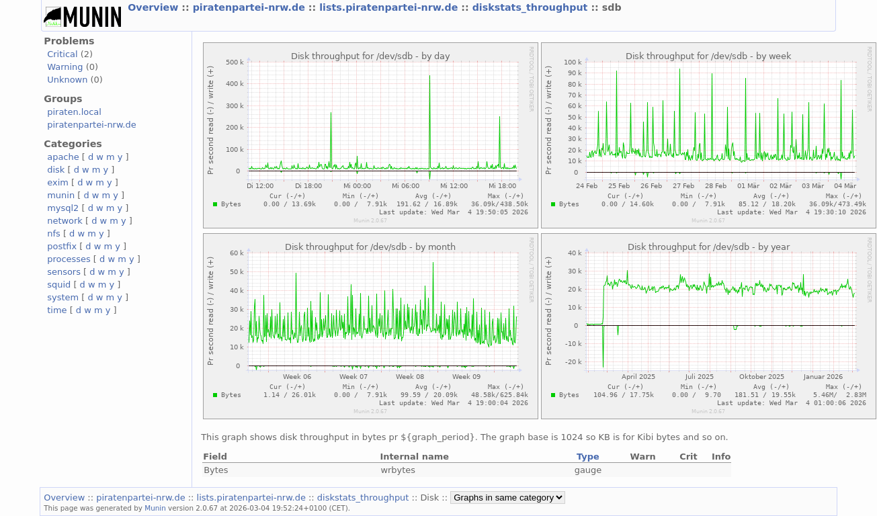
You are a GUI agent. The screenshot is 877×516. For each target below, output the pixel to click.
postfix (62, 246)
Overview (154, 7)
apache (63, 157)
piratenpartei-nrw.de (250, 7)
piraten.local (74, 112)
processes (69, 259)
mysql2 (63, 208)
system (63, 297)
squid (59, 285)
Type (588, 457)
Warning (65, 67)
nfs (53, 233)
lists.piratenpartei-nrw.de (390, 7)
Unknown (67, 80)
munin (61, 195)
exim (58, 182)
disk (56, 170)
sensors (64, 272)
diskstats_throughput (531, 7)
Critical (62, 54)
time (57, 310)
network (65, 221)
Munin (155, 508)
